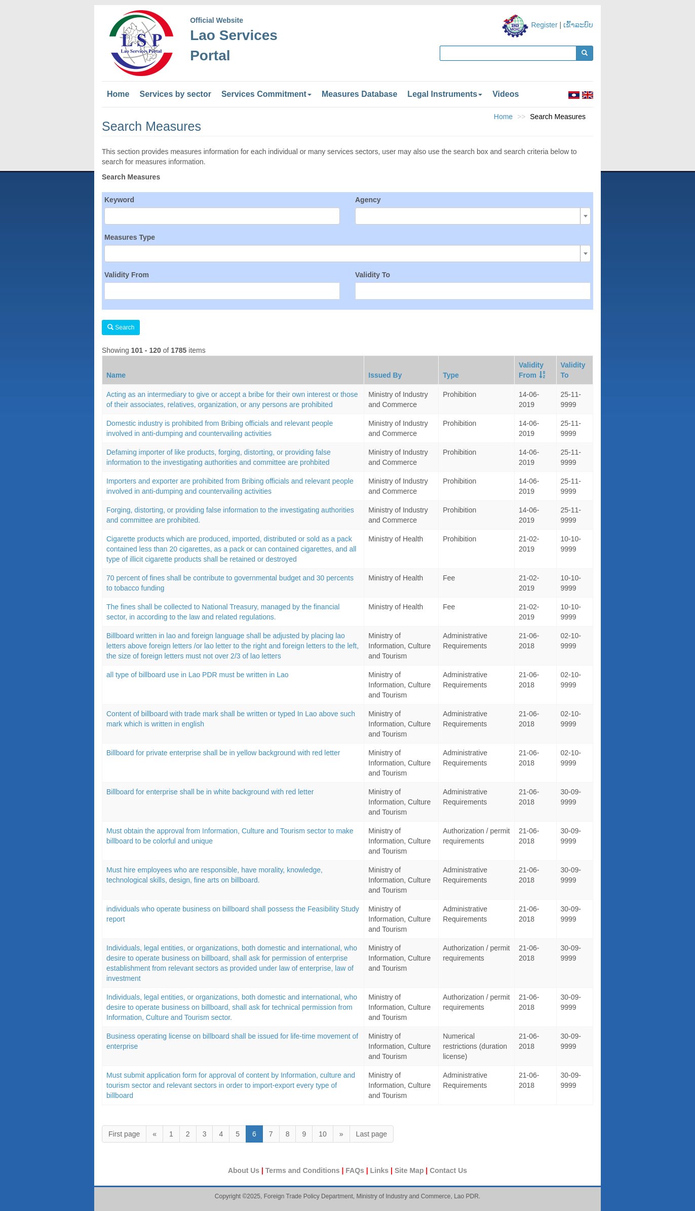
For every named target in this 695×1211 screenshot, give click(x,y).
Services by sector (175, 94)
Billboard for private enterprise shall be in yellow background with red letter (223, 753)
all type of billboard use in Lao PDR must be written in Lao (197, 675)
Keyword (119, 200)
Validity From (126, 275)
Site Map (410, 1170)
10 (323, 1134)
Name (116, 375)
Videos (505, 94)
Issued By (385, 375)
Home (118, 94)
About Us (244, 1170)
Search (120, 327)
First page (124, 1134)
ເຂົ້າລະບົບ (578, 25)
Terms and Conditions (303, 1170)
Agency (368, 200)
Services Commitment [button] (266, 94)
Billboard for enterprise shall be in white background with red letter (210, 792)
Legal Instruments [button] (444, 94)
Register (544, 25)
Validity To (372, 275)
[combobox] (473, 216)
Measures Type (129, 237)
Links (380, 1170)
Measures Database (359, 94)
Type (451, 375)
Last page (372, 1134)
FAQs (355, 1170)
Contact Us (448, 1170)
